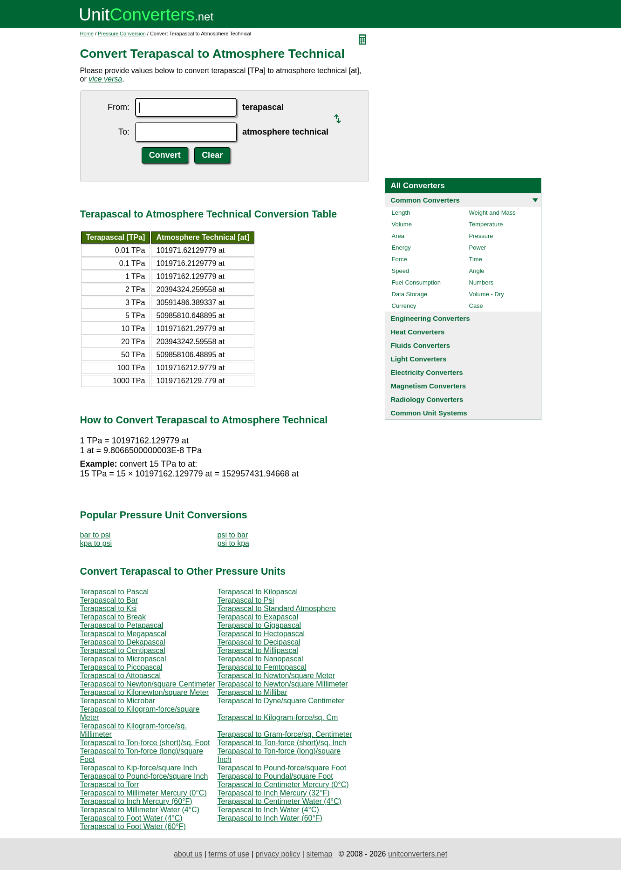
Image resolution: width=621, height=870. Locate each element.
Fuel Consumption (416, 282)
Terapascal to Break (113, 617)
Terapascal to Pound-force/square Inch (144, 776)
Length (401, 212)
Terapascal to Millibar (252, 692)
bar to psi (95, 535)
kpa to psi (96, 543)
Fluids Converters (420, 345)
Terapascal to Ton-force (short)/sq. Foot (145, 743)
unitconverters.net (417, 854)
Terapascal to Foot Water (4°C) (131, 818)
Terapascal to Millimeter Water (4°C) (140, 810)
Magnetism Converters (428, 386)
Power (477, 247)
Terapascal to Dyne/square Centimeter (281, 701)
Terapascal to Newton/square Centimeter (147, 684)
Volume (402, 224)
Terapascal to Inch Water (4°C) (268, 810)
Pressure (481, 235)
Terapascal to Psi (246, 600)
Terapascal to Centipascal (122, 650)
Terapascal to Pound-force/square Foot (282, 768)
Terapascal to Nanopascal (260, 659)
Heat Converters (418, 332)
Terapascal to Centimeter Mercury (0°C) (283, 784)
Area (398, 235)
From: (119, 107)
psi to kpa (233, 543)
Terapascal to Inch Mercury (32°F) (274, 793)
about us (188, 854)
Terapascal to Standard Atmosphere (277, 608)
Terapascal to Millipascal (258, 650)
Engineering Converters (430, 318)
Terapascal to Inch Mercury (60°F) (136, 801)
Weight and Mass (492, 212)
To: (124, 131)
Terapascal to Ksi (108, 608)
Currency (404, 305)
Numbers (481, 282)
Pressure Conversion (122, 33)
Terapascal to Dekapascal (122, 642)
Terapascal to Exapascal (258, 617)
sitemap (319, 854)
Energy (401, 247)
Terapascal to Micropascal (123, 659)
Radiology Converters (427, 399)
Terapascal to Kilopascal (258, 592)
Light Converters (419, 359)
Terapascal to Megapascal (123, 634)
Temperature (486, 224)
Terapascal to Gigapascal (259, 625)
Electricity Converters (427, 372)
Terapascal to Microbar (118, 701)
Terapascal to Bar (109, 600)
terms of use (228, 854)
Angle (477, 270)
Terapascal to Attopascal (120, 676)
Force (399, 259)
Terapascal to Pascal (114, 592)
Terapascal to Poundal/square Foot (275, 776)
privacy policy (277, 854)
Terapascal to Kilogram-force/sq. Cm (278, 717)
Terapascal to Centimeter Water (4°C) (279, 801)
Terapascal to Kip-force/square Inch (139, 768)
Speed (400, 270)
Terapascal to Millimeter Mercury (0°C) (143, 793)
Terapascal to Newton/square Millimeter (283, 684)
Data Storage (410, 294)
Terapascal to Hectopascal (261, 634)
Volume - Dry (486, 294)
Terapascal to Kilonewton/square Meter (144, 692)
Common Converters (425, 200)
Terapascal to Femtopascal (262, 667)
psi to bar (233, 535)
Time (475, 259)
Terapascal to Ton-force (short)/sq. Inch (282, 743)
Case (476, 305)
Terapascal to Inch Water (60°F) (270, 818)
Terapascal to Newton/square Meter (276, 676)
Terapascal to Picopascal (121, 667)
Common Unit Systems (429, 413)
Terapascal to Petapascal (122, 625)
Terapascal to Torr (109, 784)
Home (87, 33)
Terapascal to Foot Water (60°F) (133, 826)
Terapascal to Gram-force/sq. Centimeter (285, 734)
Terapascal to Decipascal (259, 642)
